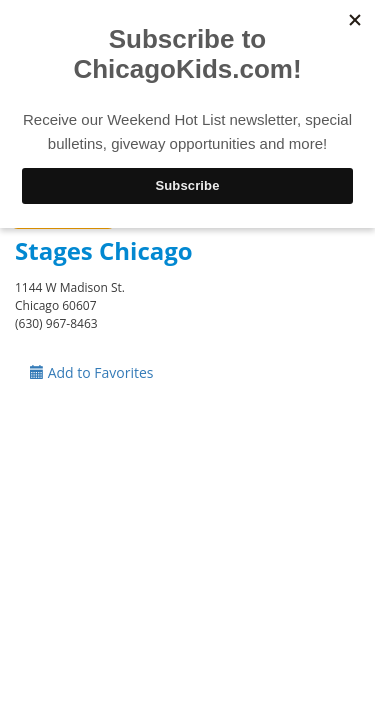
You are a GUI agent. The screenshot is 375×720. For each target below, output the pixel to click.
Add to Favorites (92, 372)
